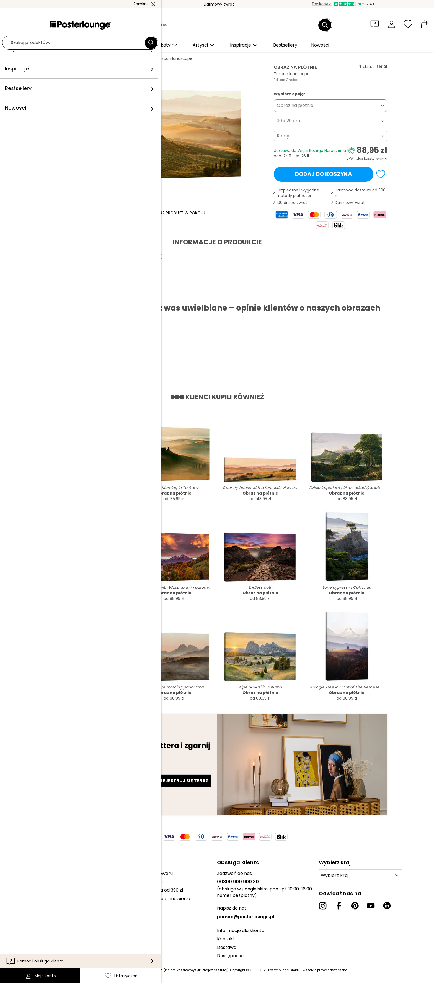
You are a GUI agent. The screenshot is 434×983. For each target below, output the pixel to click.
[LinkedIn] (387, 906)
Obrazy (88, 58)
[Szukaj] (325, 25)
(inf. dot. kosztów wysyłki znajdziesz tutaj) (196, 970)
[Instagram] (323, 906)
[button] (375, 23)
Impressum (26, 935)
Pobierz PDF (66, 294)
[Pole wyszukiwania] (223, 25)
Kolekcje (23, 873)
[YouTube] (371, 906)
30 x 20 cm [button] (288, 120)
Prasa (20, 887)
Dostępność (230, 956)
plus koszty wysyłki (371, 158)
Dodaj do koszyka (323, 174)
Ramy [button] (283, 136)
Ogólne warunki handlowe (42, 910)
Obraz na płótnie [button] (295, 105)
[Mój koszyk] (424, 24)
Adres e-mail (65, 771)
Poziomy (109, 58)
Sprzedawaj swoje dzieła (40, 895)
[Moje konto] (391, 24)
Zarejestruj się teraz (181, 780)
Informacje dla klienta (240, 930)
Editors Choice (286, 79)
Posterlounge (62, 58)
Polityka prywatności (36, 918)
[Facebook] (339, 906)
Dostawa (226, 947)
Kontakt (225, 939)
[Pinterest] (355, 906)
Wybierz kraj (335, 875)
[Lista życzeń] (408, 24)
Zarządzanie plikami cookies (44, 926)
